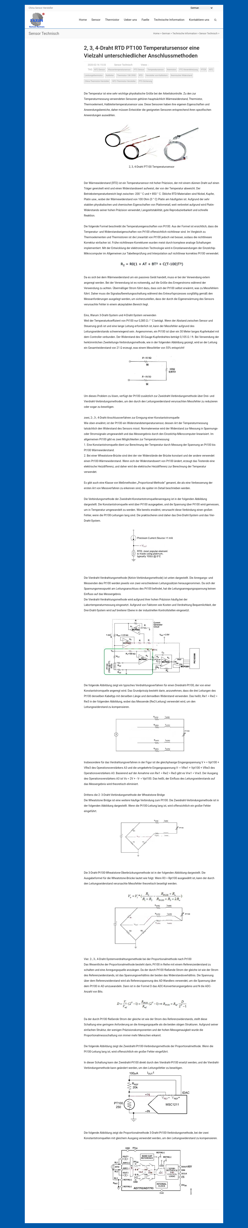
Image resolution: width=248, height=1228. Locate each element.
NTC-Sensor (99, 69)
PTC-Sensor (139, 69)
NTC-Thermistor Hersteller (124, 81)
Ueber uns (130, 19)
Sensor (96, 19)
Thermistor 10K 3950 (126, 75)
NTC (211, 69)
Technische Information (169, 19)
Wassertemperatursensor (119, 69)
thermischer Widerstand (181, 75)
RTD (141, 75)
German (166, 33)
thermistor (171, 69)
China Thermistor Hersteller (97, 81)
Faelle (145, 19)
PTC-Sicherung (145, 81)
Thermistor (112, 19)
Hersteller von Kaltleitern (157, 75)
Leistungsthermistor (94, 75)
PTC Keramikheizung (188, 69)
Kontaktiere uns (199, 19)
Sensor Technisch (208, 33)
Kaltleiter (110, 75)
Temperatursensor (155, 69)
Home (83, 19)
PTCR (203, 69)
